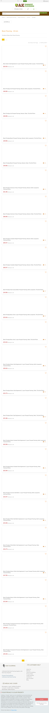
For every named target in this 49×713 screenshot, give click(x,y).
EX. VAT (25, 1)
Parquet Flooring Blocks (7, 675)
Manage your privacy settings (41, 703)
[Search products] (43, 12)
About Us (28, 669)
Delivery (28, 670)
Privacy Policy (29, 673)
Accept (41, 699)
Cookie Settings (30, 675)
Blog (27, 679)
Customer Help (35, 665)
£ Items (18, 9)
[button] (1, 0)
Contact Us (29, 676)
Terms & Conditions (31, 672)
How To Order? (29, 678)
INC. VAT (21, 1)
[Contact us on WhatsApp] (33, 9)
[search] (21, 13)
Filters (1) (7, 21)
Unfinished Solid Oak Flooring (9, 677)
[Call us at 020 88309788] (28, 9)
